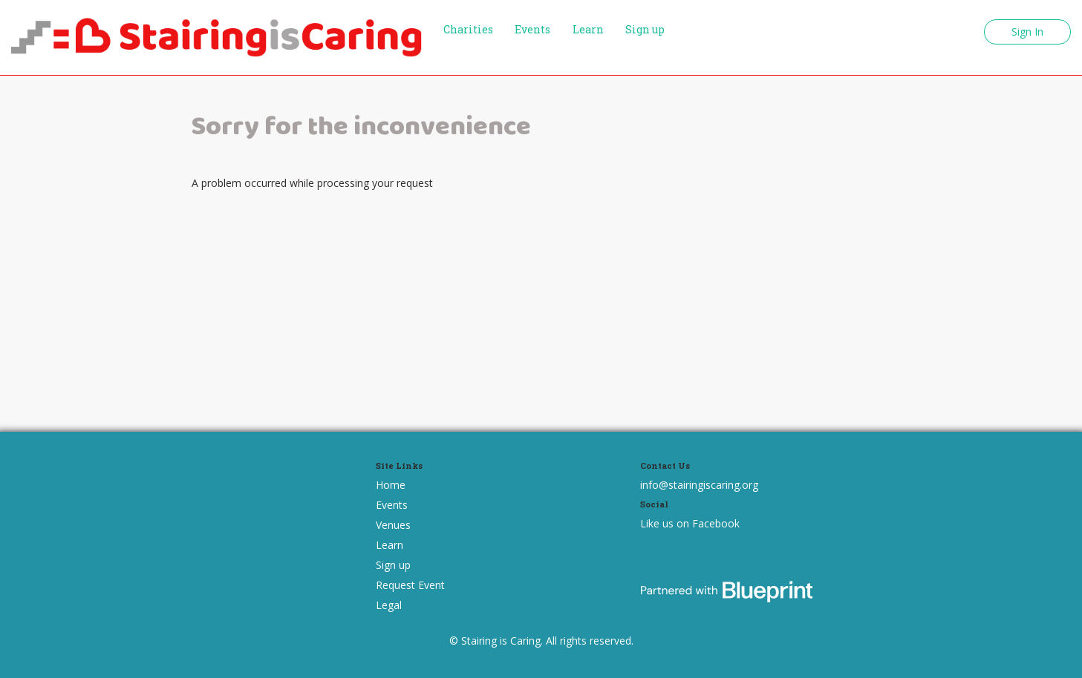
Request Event (410, 585)
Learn (588, 29)
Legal (389, 605)
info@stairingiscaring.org (699, 485)
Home (390, 485)
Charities (468, 29)
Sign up (645, 29)
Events (532, 29)
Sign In (1027, 31)
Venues (393, 525)
